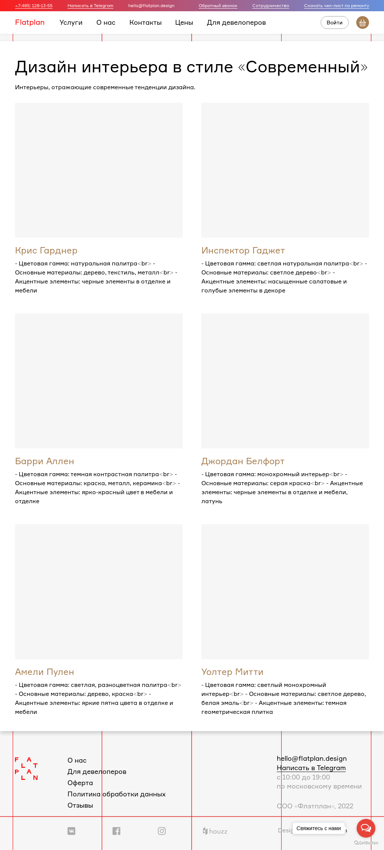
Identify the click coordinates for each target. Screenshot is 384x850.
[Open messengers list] (366, 828)
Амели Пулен (44, 671)
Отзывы (80, 805)
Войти (335, 22)
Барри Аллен (44, 460)
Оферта (80, 782)
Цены (184, 22)
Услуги (71, 22)
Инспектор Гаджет (243, 250)
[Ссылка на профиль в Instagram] (162, 830)
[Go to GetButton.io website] (366, 842)
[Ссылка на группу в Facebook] (116, 830)
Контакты (145, 22)
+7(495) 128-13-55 (33, 5)
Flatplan (30, 22)
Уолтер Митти (232, 671)
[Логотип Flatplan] (26, 768)
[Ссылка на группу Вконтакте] (71, 830)
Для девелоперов (236, 22)
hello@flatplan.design (312, 758)
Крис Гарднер (46, 250)
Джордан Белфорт (243, 460)
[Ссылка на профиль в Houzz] (215, 830)
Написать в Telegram (90, 5)
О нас (106, 22)
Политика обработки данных (117, 794)
